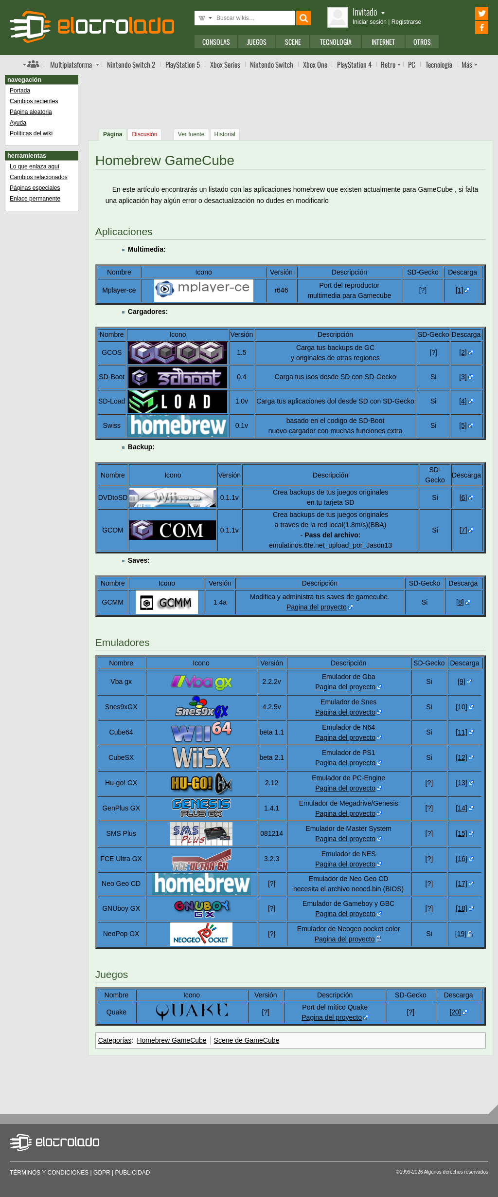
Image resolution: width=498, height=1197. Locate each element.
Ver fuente (191, 134)
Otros (422, 42)
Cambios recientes (34, 101)
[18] (461, 908)
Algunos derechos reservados (456, 1172)
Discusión (144, 134)
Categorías (114, 1040)
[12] (461, 757)
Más (467, 64)
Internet (383, 42)
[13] (461, 783)
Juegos (257, 42)
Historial (224, 134)
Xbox (225, 64)
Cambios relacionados (39, 177)
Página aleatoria (31, 112)
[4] (463, 401)
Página (112, 134)
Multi (71, 64)
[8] (460, 602)
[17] (461, 883)
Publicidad (132, 1172)
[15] (461, 833)
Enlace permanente (35, 198)
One (315, 64)
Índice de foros (31, 64)
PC (411, 64)
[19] (460, 934)
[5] (463, 425)
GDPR (101, 1172)
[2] (463, 352)
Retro (388, 64)
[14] (461, 808)
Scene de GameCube (247, 1040)
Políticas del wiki (31, 133)
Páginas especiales (35, 187)
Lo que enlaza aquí (34, 166)
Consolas (216, 42)
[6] (463, 497)
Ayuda (18, 122)
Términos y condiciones (49, 1172)
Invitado (369, 11)
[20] (455, 1012)
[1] (459, 290)
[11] (461, 732)
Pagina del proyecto (316, 607)
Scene (293, 42)
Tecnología (336, 42)
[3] (463, 377)
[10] (461, 707)
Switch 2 (131, 64)
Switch (271, 64)
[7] (463, 530)
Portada (20, 90)
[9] (461, 681)
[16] (461, 859)
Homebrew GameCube (171, 1040)
